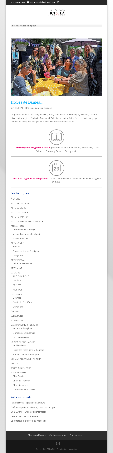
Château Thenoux (21, 380)
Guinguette (18, 255)
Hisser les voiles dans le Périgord (28, 350)
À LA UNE (15, 198)
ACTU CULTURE (18, 207)
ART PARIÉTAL (18, 260)
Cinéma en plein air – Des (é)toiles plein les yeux (33, 407)
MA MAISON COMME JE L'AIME (26, 359)
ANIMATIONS (17, 226)
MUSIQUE (17, 289)
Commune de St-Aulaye (24, 229)
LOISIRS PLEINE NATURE (23, 342)
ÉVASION (15, 311)
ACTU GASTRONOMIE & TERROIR (27, 221)
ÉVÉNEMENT (17, 315)
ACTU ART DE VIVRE (20, 203)
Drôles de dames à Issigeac (38, 108)
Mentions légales (36, 435)
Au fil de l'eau (19, 345)
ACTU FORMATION (20, 216)
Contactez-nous (57, 435)
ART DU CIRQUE (21, 276)
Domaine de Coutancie (24, 332)
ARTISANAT (16, 268)
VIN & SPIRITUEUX (20, 372)
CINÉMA (17, 280)
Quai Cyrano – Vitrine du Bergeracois (28, 411)
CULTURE (15, 272)
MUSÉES (17, 285)
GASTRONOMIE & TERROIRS (25, 324)
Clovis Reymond (20, 385)
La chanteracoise (21, 337)
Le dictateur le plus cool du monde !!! (28, 420)
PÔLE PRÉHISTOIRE (22, 263)
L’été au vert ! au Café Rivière (24, 416)
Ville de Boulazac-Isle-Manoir (26, 234)
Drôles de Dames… (27, 102)
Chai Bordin (18, 376)
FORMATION (17, 320)
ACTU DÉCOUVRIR (19, 212)
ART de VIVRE (17, 243)
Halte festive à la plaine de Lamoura (28, 402)
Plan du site (76, 435)
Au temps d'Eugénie (22, 328)
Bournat (17, 246)
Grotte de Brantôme (22, 302)
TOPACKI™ (51, 449)
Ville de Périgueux (21, 238)
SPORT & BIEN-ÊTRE (21, 368)
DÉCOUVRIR (16, 294)
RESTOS (15, 363)
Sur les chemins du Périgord (26, 354)
